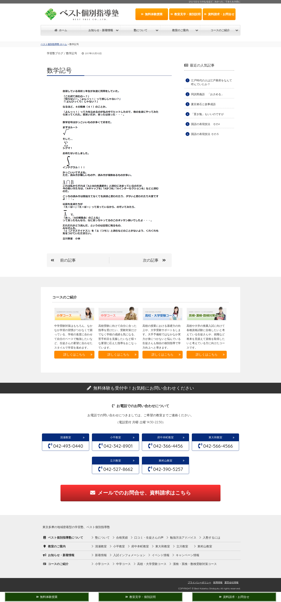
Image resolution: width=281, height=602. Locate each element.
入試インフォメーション (129, 555)
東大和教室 (215, 437)
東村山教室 (165, 460)
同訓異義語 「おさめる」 (207, 94)
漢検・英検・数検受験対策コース (195, 564)
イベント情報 (160, 555)
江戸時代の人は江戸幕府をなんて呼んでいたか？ (211, 82)
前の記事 (61, 260)
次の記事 (156, 260)
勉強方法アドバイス (183, 537)
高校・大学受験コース (151, 564)
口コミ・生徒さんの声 (149, 537)
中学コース (123, 564)
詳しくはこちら (74, 354)
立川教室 (117, 460)
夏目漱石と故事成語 (203, 104)
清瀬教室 (65, 437)
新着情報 (101, 555)
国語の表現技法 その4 (205, 124)
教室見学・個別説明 (185, 14)
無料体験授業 (152, 14)
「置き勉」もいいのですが (207, 114)
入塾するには (211, 537)
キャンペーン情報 (187, 555)
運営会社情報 (231, 582)
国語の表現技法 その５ (205, 134)
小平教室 (115, 437)
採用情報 (217, 582)
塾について (102, 537)
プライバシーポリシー (199, 582)
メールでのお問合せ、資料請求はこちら (140, 492)
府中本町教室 (165, 437)
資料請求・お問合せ (219, 14)
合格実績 (122, 537)
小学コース (102, 564)
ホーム (60, 30)
